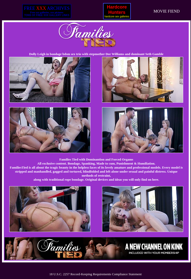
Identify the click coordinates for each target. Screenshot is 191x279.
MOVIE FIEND (166, 11)
